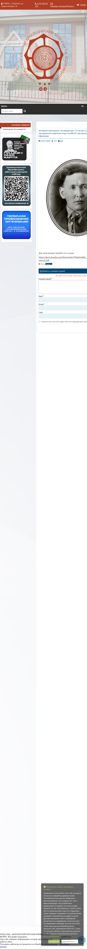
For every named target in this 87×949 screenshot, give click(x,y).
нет (61, 141)
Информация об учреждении (16, 129)
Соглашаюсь (54, 941)
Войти (83, 5)
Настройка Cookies (69, 941)
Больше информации (52, 936)
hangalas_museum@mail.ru (62, 6)
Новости (49, 264)
